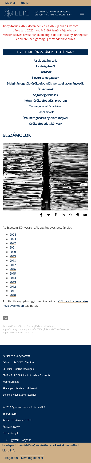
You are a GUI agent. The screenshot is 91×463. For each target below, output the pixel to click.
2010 (13, 295)
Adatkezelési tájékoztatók (17, 420)
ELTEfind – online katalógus (18, 368)
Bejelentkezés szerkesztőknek (19, 394)
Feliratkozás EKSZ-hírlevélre (18, 362)
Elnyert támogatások (45, 78)
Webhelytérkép (11, 381)
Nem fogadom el (32, 460)
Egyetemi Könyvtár (20, 440)
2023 (13, 239)
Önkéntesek (45, 89)
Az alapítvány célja (45, 61)
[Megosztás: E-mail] (85, 216)
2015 (13, 273)
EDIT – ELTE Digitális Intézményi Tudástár (26, 375)
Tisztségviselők (45, 66)
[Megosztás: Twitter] (49, 216)
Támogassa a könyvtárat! (45, 106)
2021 (13, 247)
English (25, 3)
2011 (13, 291)
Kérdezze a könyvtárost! (16, 356)
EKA (5, 318)
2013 (13, 282)
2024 (13, 234)
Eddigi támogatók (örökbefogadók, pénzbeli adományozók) (45, 83)
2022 (13, 243)
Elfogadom (11, 460)
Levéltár (14, 444)
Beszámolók (46, 112)
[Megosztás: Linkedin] (63, 216)
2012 (13, 287)
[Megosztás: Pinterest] (56, 216)
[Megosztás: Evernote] (78, 216)
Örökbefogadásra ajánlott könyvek (45, 118)
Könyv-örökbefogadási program (45, 101)
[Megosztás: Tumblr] (71, 216)
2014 (13, 278)
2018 (13, 261)
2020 (13, 252)
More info (8, 452)
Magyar (10, 3)
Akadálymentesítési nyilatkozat (20, 388)
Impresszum (10, 413)
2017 (13, 265)
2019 (13, 256)
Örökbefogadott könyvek (45, 124)
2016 (13, 269)
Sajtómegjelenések (45, 95)
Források (46, 72)
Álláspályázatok (11, 426)
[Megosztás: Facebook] (42, 216)
